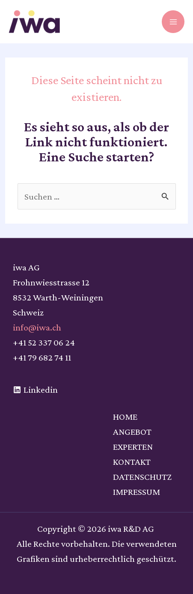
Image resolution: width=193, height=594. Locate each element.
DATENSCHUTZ (142, 476)
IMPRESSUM (136, 491)
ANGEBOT (132, 431)
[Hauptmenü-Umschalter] (173, 21)
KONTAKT (132, 461)
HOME (125, 416)
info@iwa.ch (37, 327)
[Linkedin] (35, 389)
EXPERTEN (133, 446)
